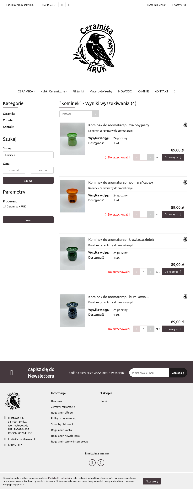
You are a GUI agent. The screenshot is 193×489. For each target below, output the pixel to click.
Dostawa (56, 401)
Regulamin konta (61, 429)
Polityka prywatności (64, 418)
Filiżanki (78, 91)
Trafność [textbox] (66, 113)
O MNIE (143, 91)
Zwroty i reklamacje (63, 406)
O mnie (7, 120)
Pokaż (28, 220)
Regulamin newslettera (65, 435)
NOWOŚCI (125, 91)
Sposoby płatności (62, 424)
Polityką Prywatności (59, 477)
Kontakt (8, 127)
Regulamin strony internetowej (70, 441)
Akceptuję (152, 481)
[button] (179, 5)
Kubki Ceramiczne (53, 91)
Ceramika (9, 113)
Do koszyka (173, 157)
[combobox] (79, 113)
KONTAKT (161, 91)
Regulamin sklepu (62, 412)
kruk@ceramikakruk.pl (21, 439)
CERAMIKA (26, 91)
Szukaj (28, 180)
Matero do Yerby (100, 91)
